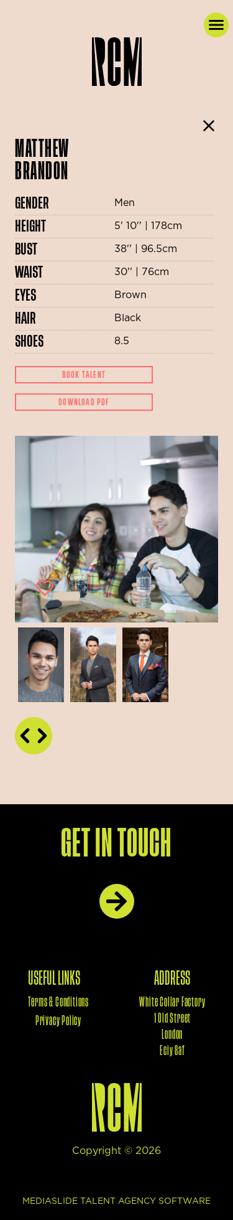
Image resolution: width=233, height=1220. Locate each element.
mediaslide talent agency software (116, 1201)
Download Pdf (83, 402)
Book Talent (84, 374)
